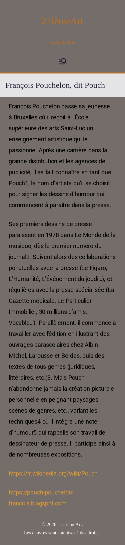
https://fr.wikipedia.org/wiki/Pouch (53, 473)
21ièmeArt (62, 21)
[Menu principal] (62, 61)
